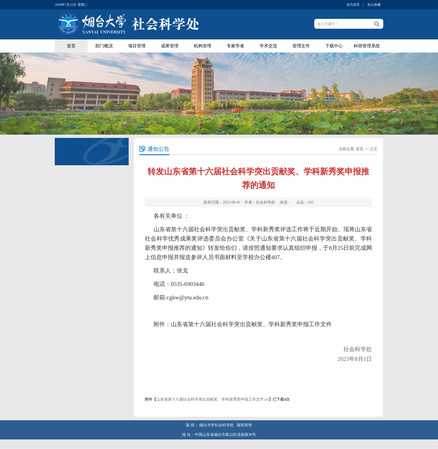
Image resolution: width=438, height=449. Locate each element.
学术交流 (268, 46)
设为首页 (353, 5)
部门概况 (104, 46)
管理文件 (301, 46)
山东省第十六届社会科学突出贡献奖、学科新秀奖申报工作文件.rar (212, 399)
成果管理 (169, 46)
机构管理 (202, 46)
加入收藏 (374, 5)
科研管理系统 (367, 46)
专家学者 (235, 46)
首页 (71, 46)
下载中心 (334, 46)
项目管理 (137, 46)
